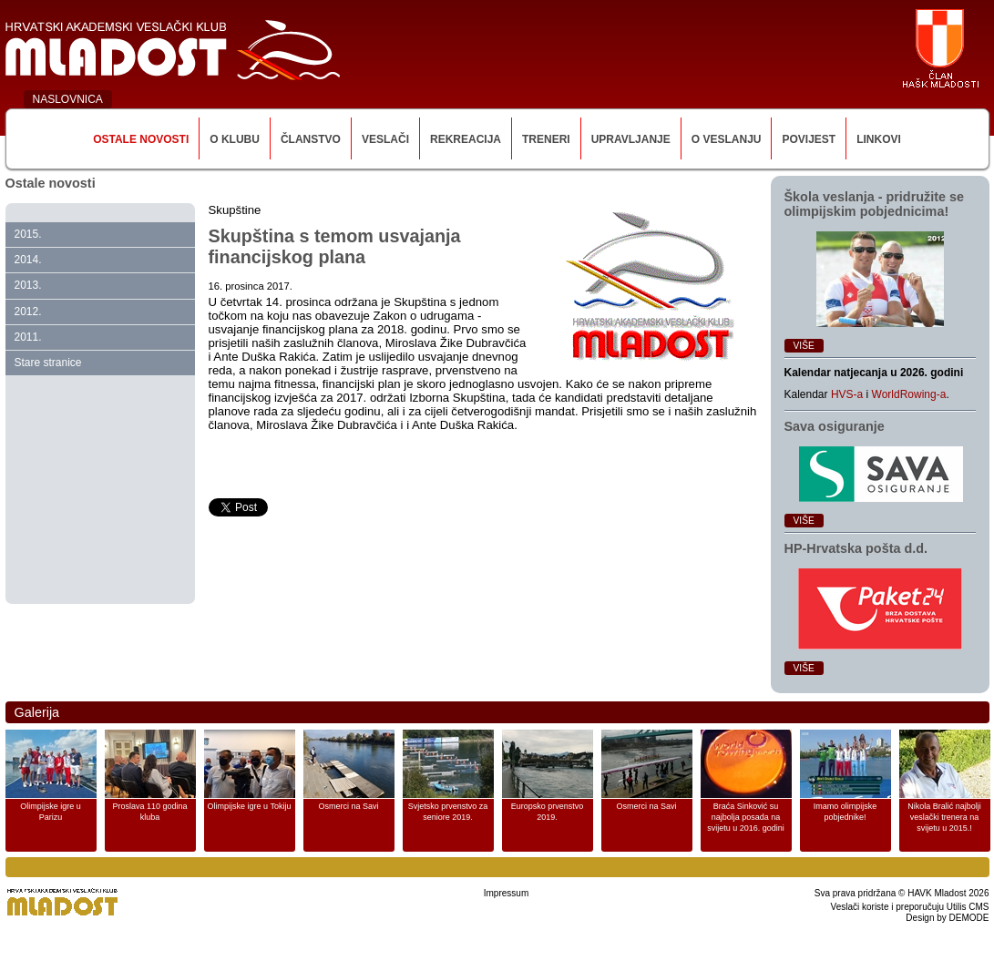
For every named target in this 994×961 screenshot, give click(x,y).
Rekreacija (465, 139)
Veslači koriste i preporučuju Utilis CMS (910, 907)
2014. (28, 259)
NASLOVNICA (68, 99)
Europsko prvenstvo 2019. (547, 812)
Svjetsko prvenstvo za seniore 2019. (448, 812)
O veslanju (727, 139)
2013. (28, 285)
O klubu (235, 139)
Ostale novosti (141, 139)
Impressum (506, 893)
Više (804, 346)
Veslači (385, 139)
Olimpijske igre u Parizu (50, 812)
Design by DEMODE (947, 918)
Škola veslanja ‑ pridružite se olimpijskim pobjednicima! (874, 204)
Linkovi (878, 139)
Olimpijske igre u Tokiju (250, 806)
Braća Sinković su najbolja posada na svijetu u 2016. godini (745, 817)
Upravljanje (631, 139)
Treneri (546, 139)
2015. (28, 234)
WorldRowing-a (909, 394)
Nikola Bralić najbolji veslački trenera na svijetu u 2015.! (944, 817)
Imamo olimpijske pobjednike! (845, 812)
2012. (28, 311)
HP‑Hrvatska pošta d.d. (856, 548)
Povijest (808, 139)
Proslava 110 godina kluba (149, 812)
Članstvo (311, 139)
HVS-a (847, 394)
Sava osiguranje (834, 426)
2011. (28, 337)
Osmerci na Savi (348, 806)
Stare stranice (48, 362)
